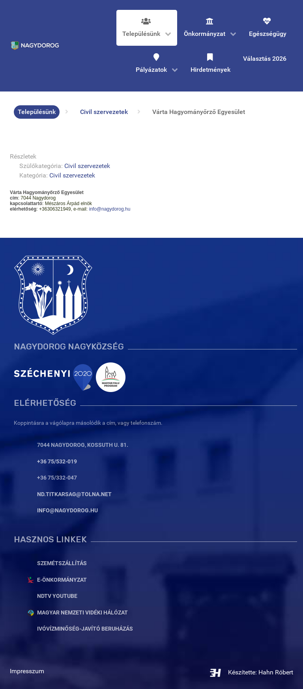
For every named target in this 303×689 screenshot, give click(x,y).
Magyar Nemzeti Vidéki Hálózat (82, 612)
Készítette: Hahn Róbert (251, 672)
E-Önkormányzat (62, 580)
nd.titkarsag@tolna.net (74, 494)
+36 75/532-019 (57, 461)
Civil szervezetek (87, 166)
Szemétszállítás (62, 563)
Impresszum (27, 671)
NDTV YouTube (57, 596)
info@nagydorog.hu (109, 209)
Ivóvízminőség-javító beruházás (85, 629)
